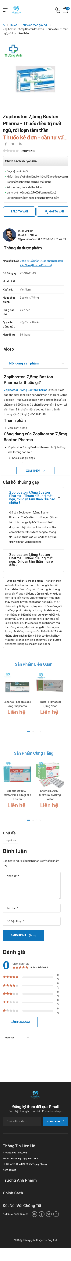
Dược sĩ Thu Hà (27, 234)
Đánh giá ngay (20, 1021)
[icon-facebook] (6, 144)
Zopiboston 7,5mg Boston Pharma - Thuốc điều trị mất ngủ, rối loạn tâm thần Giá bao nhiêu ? (32, 497)
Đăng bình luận (21, 935)
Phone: (7, 1152)
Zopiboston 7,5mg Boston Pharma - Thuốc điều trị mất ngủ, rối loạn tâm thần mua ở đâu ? (31, 560)
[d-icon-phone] (58, 10)
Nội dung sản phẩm (24, 363)
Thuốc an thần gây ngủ (34, 24)
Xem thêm (33, 470)
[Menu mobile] (5, 10)
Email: (7, 1158)
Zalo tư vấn (19, 211)
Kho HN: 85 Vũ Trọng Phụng (31, 1164)
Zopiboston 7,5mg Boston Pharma (25, 389)
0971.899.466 (19, 1152)
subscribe (56, 1121)
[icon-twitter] (13, 144)
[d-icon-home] (4, 24)
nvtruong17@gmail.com (24, 1158)
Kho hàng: (9, 1164)
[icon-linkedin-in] (20, 144)
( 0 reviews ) (28, 151)
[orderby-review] (17, 1038)
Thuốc (13, 24)
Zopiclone (10, 840)
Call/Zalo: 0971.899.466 (15, 1214)
